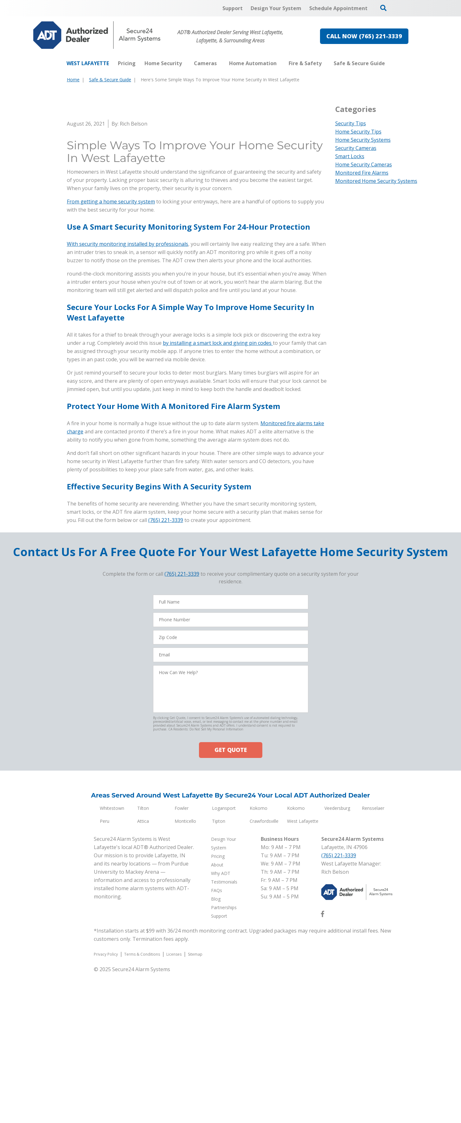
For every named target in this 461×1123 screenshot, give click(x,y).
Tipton (218, 971)
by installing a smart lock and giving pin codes (218, 492)
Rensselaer (373, 958)
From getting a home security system (111, 351)
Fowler (182, 958)
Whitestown (112, 958)
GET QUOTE (230, 899)
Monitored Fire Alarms (361, 172)
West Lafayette (302, 971)
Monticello (185, 971)
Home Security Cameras (363, 164)
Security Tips (350, 123)
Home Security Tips (358, 131)
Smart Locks (349, 156)
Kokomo (258, 958)
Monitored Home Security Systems (376, 180)
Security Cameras (355, 148)
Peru (104, 971)
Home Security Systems (363, 139)
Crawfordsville (264, 971)
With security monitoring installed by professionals (127, 393)
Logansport (224, 958)
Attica (143, 971)
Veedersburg (337, 958)
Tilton (143, 958)
